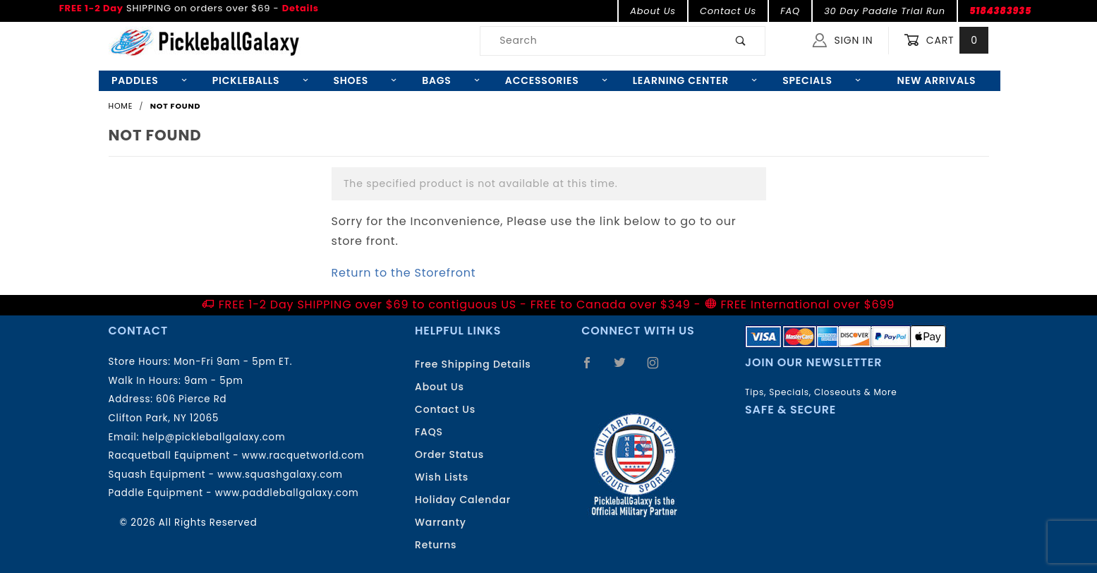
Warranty (440, 522)
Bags (451, 80)
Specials (821, 80)
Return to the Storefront (404, 273)
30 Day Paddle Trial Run (884, 11)
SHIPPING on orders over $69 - (189, 8)
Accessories (556, 80)
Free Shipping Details (473, 364)
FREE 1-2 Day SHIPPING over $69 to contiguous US (367, 304)
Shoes (364, 80)
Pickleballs (260, 80)
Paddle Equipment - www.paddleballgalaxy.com (234, 493)
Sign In (843, 40)
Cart (946, 40)
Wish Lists (441, 477)
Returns (435, 545)
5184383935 (1000, 11)
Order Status (449, 454)
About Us (653, 11)
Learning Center (695, 80)
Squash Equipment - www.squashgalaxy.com (226, 474)
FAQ (790, 11)
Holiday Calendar (463, 500)
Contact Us (728, 11)
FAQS (429, 432)
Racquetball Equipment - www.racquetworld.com (237, 455)
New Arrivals (936, 80)
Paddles (149, 80)
